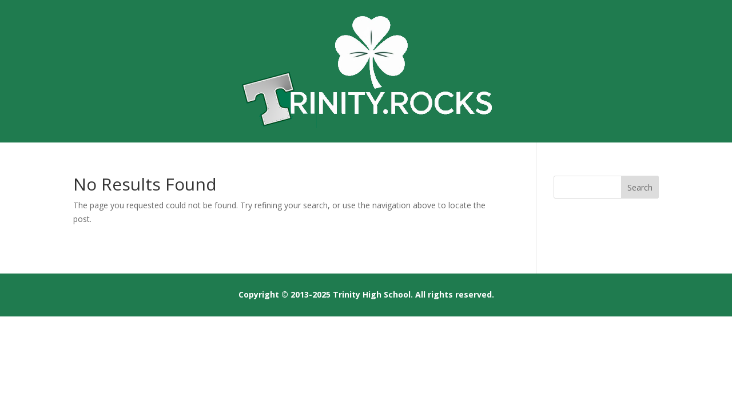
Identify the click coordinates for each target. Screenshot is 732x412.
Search (640, 187)
